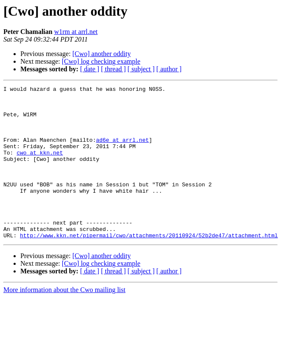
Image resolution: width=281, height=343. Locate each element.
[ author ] (169, 69)
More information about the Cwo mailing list (64, 320)
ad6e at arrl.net (122, 151)
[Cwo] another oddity (101, 53)
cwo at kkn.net (40, 166)
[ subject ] (141, 69)
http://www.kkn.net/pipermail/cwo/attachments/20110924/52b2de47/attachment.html (149, 266)
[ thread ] (113, 69)
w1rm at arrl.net (76, 31)
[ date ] (89, 69)
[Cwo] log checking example (101, 61)
